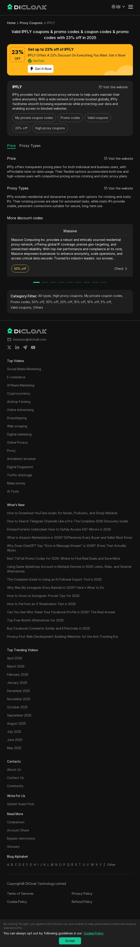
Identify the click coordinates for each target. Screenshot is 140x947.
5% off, (106, 302)
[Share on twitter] (9, 347)
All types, (45, 296)
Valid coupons (97, 118)
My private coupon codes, (103, 296)
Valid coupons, (21, 307)
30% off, (52, 302)
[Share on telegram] (25, 347)
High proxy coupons (50, 128)
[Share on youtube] (33, 347)
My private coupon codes (34, 118)
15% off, (80, 302)
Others (38, 307)
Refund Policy (82, 902)
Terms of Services (20, 893)
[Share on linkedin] (17, 347)
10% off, (93, 302)
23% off (21, 128)
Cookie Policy (17, 902)
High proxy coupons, (68, 296)
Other (111, 864)
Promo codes (70, 118)
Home (11, 23)
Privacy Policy (82, 893)
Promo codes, (21, 302)
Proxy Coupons (31, 23)
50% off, (38, 302)
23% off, (66, 302)
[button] (118, 6)
